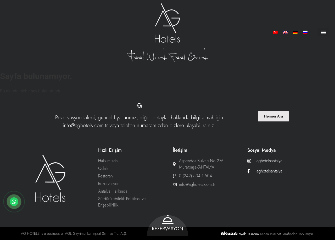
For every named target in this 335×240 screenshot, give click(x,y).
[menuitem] (275, 32)
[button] (323, 32)
